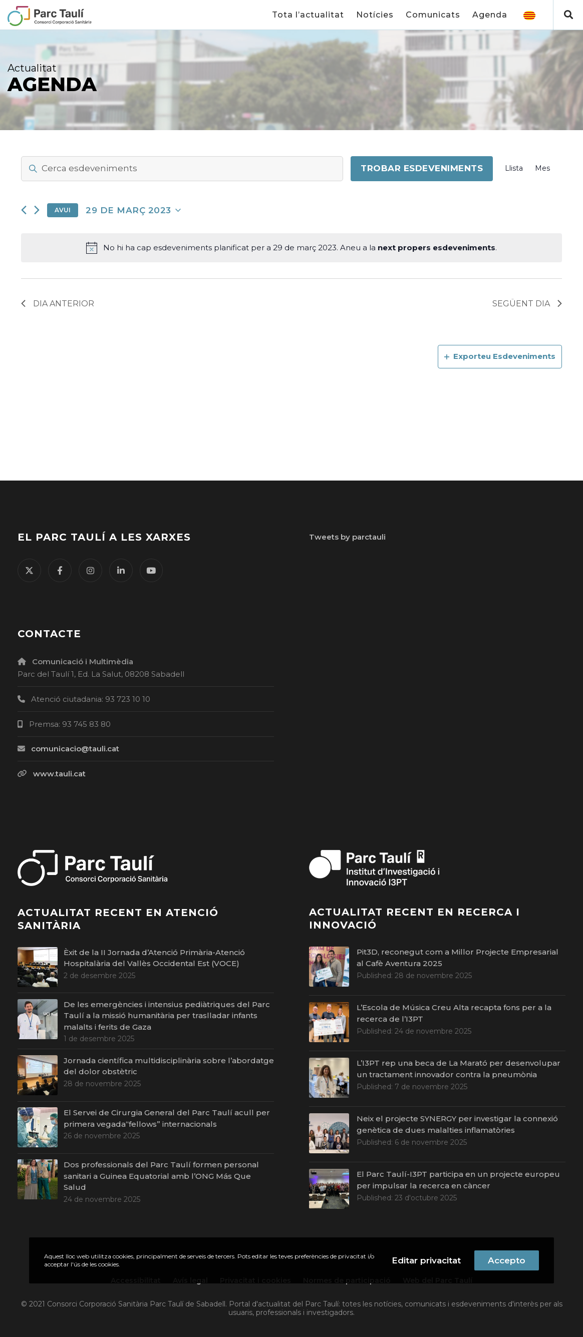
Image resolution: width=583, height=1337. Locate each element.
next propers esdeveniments (436, 247)
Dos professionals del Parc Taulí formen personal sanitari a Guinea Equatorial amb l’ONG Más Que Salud (161, 1176)
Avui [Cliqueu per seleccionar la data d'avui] (63, 210)
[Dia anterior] (24, 210)
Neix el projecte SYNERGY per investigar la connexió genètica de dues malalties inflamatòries (457, 1124)
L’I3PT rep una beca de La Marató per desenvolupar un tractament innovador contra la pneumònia (458, 1068)
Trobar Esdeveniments (422, 168)
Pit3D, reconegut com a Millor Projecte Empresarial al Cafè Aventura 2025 (457, 957)
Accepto (506, 1260)
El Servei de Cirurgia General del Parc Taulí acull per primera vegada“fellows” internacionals (167, 1118)
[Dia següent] (37, 210)
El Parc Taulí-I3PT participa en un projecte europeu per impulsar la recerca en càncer (458, 1179)
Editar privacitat (426, 1260)
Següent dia (527, 303)
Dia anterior (57, 303)
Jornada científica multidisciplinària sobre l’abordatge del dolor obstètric (169, 1066)
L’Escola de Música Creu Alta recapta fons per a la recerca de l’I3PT (454, 1013)
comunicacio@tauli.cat (75, 748)
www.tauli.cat (59, 773)
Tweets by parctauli (347, 537)
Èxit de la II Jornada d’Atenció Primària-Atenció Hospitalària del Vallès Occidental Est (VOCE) (154, 958)
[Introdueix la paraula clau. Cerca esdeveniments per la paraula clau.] (182, 168)
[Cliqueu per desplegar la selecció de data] (133, 210)
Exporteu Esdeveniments (499, 356)
